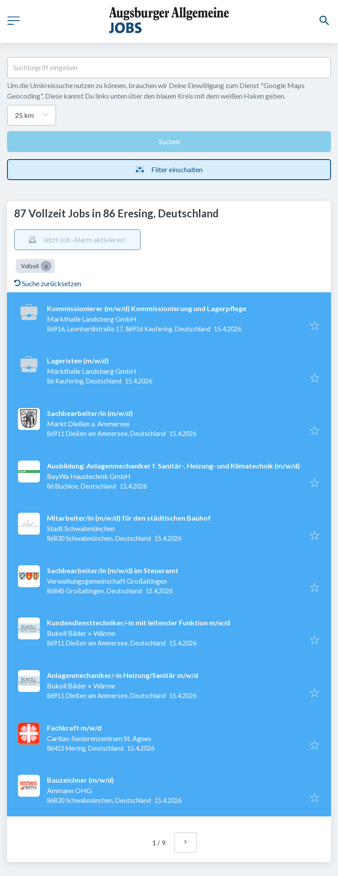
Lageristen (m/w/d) (78, 360)
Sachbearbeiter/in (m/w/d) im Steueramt (112, 570)
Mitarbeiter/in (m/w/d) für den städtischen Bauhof (129, 518)
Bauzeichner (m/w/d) (80, 780)
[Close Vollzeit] (46, 266)
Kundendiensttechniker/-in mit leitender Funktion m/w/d (138, 622)
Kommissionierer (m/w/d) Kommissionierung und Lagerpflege (146, 308)
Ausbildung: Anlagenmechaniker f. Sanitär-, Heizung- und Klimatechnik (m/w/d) (173, 465)
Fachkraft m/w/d (74, 727)
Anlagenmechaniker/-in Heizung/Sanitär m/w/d (122, 675)
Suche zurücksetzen (47, 283)
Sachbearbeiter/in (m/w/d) (90, 413)
